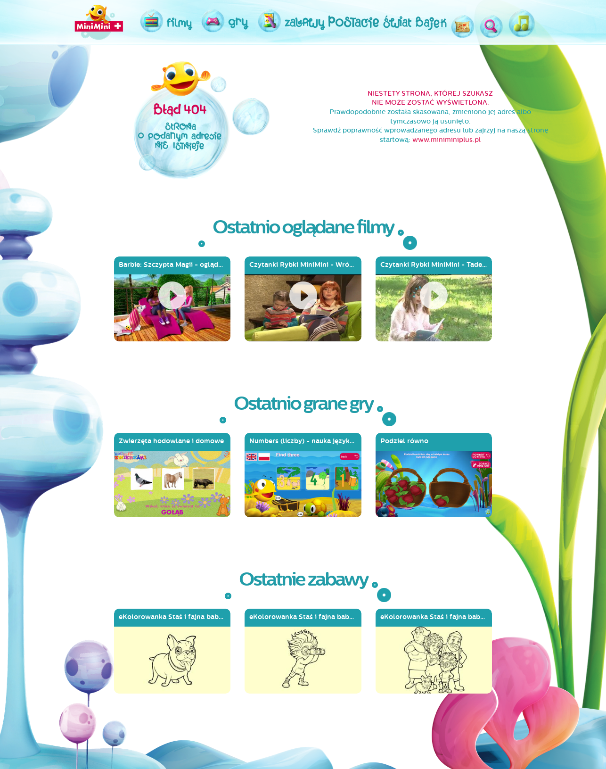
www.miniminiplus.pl (446, 140)
